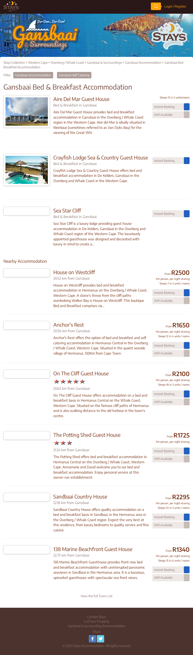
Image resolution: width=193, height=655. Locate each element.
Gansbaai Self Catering (74, 75)
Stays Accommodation (88, 646)
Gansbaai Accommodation (143, 62)
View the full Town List (96, 596)
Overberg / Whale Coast (67, 62)
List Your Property (96, 621)
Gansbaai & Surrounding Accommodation (96, 626)
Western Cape (38, 62)
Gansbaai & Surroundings (104, 62)
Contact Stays (96, 617)
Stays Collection (14, 62)
